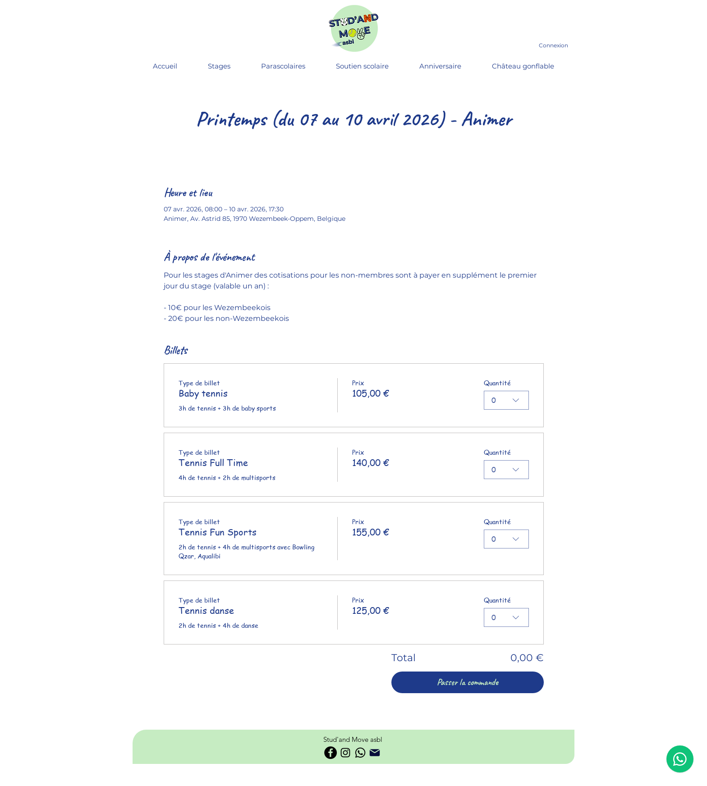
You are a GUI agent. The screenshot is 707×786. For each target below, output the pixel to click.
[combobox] (506, 400)
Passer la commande (467, 682)
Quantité (497, 382)
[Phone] (375, 753)
